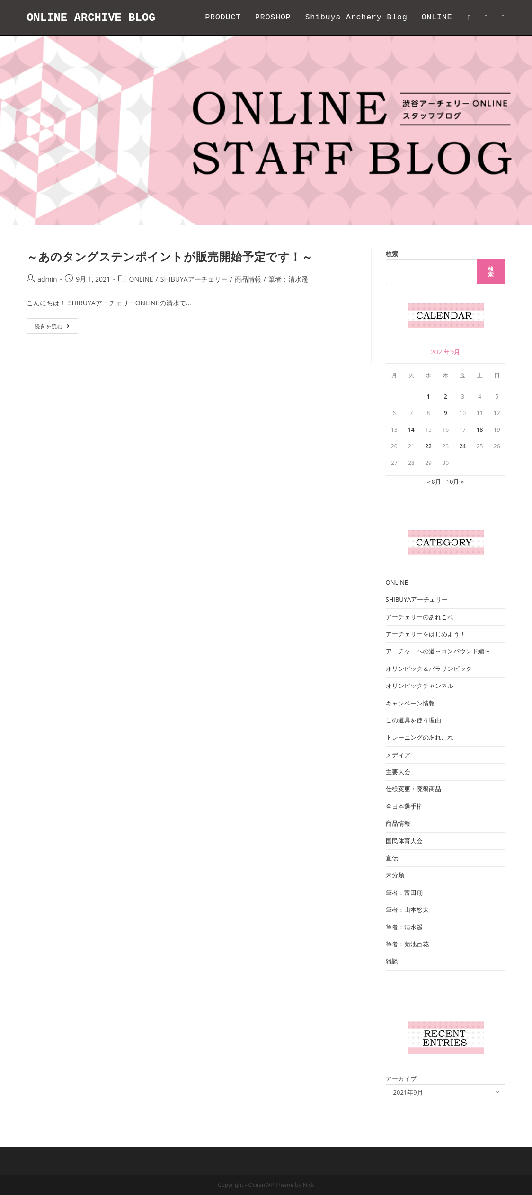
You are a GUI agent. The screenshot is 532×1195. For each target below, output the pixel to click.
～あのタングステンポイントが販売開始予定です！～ (170, 256)
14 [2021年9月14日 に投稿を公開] (411, 430)
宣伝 (392, 858)
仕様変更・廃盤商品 (413, 789)
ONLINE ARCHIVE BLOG (91, 17)
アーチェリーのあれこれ (419, 617)
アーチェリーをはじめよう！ (426, 634)
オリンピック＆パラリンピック (429, 668)
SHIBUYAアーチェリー (194, 279)
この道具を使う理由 (413, 720)
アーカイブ (401, 1078)
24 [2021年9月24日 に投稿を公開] (462, 446)
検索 (392, 254)
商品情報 (248, 279)
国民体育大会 (404, 841)
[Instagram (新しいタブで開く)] (503, 18)
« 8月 (434, 481)
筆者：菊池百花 (407, 944)
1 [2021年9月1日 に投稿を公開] (428, 396)
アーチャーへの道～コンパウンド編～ (438, 651)
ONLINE (141, 279)
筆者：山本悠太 (407, 909)
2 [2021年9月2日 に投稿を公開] (445, 396)
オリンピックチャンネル (419, 685)
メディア (398, 754)
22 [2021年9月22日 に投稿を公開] (428, 446)
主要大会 (398, 771)
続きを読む (56, 327)
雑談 (392, 961)
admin (47, 279)
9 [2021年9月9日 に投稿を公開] (445, 413)
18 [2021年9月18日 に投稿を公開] (480, 430)
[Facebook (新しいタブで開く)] (486, 18)
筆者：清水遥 (288, 279)
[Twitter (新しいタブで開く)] (469, 18)
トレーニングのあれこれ (419, 737)
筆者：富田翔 (404, 892)
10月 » (455, 481)
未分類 (395, 875)
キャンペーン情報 (410, 703)
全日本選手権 (404, 806)
